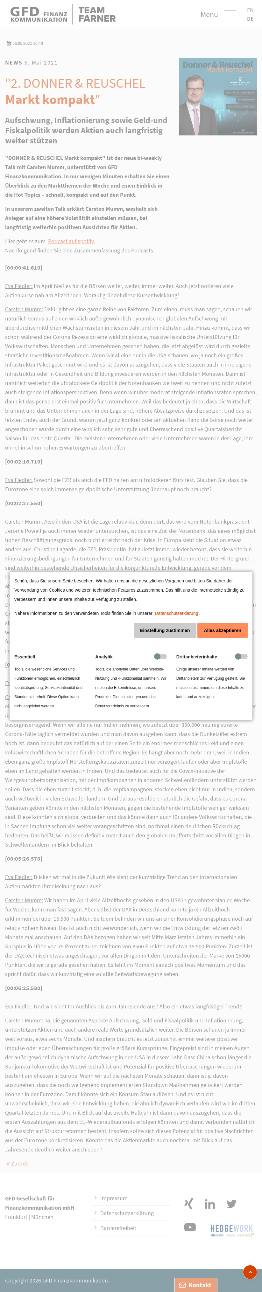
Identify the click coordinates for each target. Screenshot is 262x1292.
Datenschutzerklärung (176, 613)
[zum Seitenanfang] (250, 1272)
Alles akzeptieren (222, 630)
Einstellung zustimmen (165, 630)
